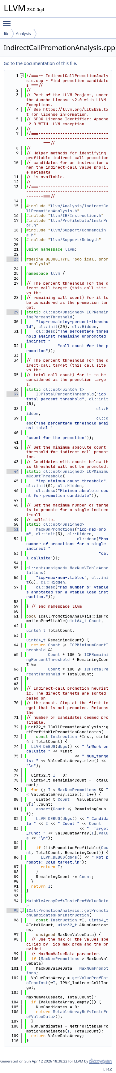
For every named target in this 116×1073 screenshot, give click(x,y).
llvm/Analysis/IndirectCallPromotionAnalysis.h (67, 208)
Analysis (23, 33)
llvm (70, 249)
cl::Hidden (84, 326)
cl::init (48, 326)
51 (12, 529)
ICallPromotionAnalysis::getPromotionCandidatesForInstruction (67, 913)
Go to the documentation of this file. (40, 63)
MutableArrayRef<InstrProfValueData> (67, 903)
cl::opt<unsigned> (63, 312)
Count (95, 620)
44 (12, 471)
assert (43, 809)
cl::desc (45, 331)
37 (12, 394)
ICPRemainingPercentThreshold (67, 314)
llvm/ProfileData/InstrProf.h (67, 223)
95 (12, 910)
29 (12, 312)
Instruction (63, 736)
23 (12, 259)
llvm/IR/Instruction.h (75, 215)
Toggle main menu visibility (8, 21)
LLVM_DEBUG (43, 746)
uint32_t (67, 925)
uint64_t (77, 620)
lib (6, 33)
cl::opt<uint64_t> (63, 389)
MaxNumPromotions (55, 529)
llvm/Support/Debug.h (74, 239)
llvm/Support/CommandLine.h (66, 232)
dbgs (62, 746)
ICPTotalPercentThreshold (65, 394)
